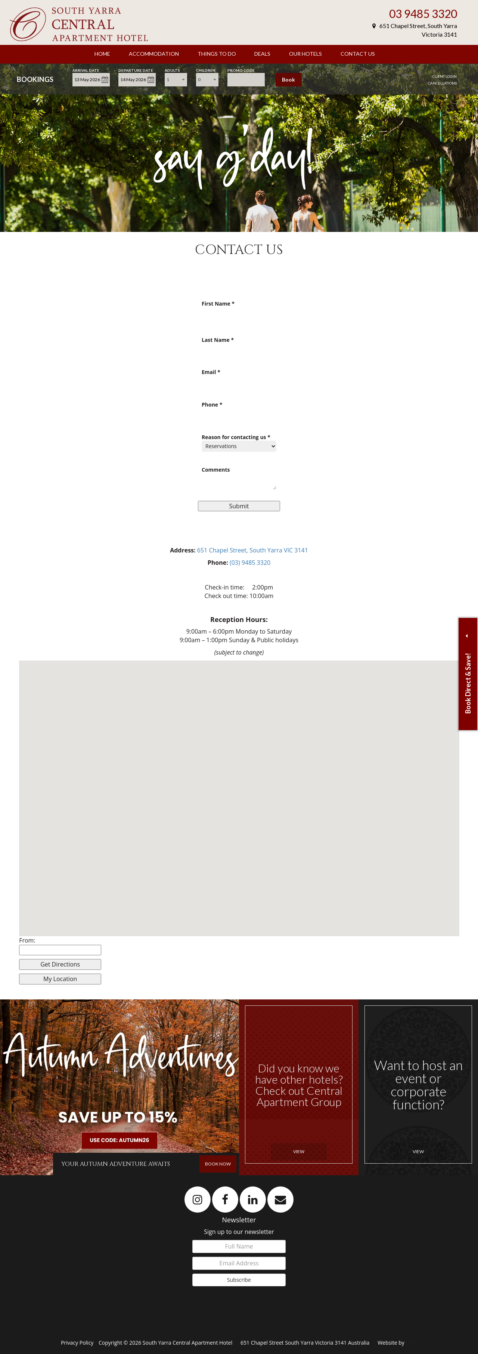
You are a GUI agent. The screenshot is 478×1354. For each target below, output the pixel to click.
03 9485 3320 (423, 13)
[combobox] (176, 79)
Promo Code (241, 69)
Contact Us (358, 53)
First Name (218, 304)
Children (205, 69)
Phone (212, 405)
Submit (239, 506)
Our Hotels (305, 53)
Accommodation (154, 53)
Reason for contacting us (236, 437)
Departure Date (135, 69)
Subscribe (239, 1279)
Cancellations (442, 83)
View (298, 1151)
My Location (60, 979)
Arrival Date (85, 69)
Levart (413, 1342)
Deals (262, 53)
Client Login (444, 76)
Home (102, 53)
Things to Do (217, 53)
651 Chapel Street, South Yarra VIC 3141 (252, 550)
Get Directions (60, 964)
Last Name (218, 340)
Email (211, 372)
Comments (216, 470)
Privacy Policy (78, 1342)
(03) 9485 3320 (250, 562)
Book (288, 79)
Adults (172, 69)
